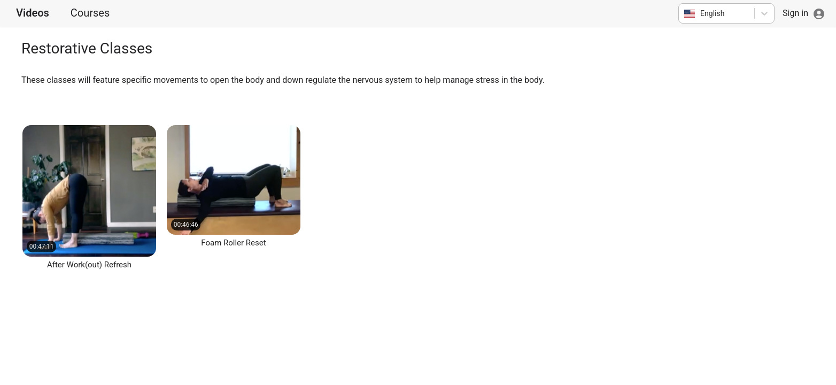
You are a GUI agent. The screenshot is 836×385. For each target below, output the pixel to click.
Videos (32, 12)
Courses (90, 12)
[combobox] (685, 13)
